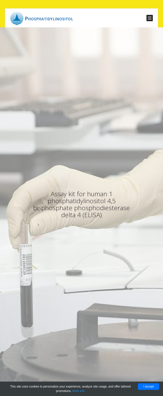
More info (78, 391)
